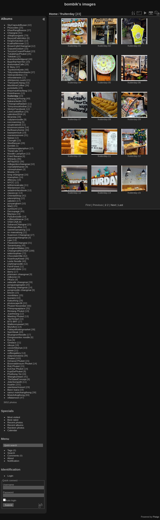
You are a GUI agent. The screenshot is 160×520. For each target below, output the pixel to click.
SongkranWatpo (16, 248)
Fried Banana (14, 156)
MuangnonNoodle (16, 334)
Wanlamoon (13, 187)
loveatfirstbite (14, 269)
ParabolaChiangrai (17, 242)
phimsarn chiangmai (18, 274)
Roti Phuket (13, 366)
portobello (12, 88)
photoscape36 (14, 303)
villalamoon (13, 397)
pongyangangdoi (16, 284)
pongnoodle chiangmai (19, 290)
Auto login (9, 500)
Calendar (12, 430)
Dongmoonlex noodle (18, 337)
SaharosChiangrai (17, 224)
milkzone (12, 277)
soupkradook (14, 124)
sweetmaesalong (16, 229)
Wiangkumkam (15, 376)
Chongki (11, 140)
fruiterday (12, 95)
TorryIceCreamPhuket (19, 51)
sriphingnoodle (15, 263)
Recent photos (15, 422)
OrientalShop (14, 195)
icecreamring (14, 122)
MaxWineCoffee (16, 85)
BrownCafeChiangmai (19, 46)
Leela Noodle (14, 261)
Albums (6, 18)
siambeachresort (16, 387)
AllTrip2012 (13, 161)
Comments (13, 455)
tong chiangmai (15, 174)
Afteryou (11, 179)
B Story (11, 67)
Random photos (15, 427)
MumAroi (12, 326)
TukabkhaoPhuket (17, 53)
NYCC (10, 182)
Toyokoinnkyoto (15, 69)
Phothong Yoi (14, 374)
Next (113, 205)
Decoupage (13, 211)
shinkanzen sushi (16, 80)
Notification (13, 460)
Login (10, 475)
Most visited (13, 417)
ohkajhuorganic (15, 35)
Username (8, 484)
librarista (11, 116)
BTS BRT (12, 321)
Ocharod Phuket (16, 361)
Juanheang (13, 313)
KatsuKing (12, 300)
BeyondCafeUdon (16, 38)
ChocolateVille (15, 256)
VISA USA (12, 221)
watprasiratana (15, 355)
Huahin (11, 384)
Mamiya (11, 214)
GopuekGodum (15, 48)
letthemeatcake (15, 185)
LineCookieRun (15, 111)
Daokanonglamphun (18, 148)
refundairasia (14, 77)
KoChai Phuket (15, 368)
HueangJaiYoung (16, 98)
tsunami (11, 298)
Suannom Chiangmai (18, 235)
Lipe (9, 240)
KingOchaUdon (15, 40)
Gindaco (11, 342)
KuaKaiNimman (15, 43)
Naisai (10, 137)
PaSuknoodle (14, 216)
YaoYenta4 (13, 319)
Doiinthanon (13, 93)
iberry (10, 271)
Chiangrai (12, 32)
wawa (10, 350)
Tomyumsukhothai (17, 106)
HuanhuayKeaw (15, 258)
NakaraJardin (14, 101)
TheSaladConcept (17, 379)
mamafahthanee (16, 166)
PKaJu (11, 279)
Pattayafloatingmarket (19, 329)
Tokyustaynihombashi (18, 72)
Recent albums (15, 425)
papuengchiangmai (17, 237)
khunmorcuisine (15, 127)
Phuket (11, 358)
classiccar (12, 193)
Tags (10, 450)
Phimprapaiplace (16, 308)
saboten (11, 200)
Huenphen (12, 177)
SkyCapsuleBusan (17, 25)
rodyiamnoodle (15, 119)
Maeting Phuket (15, 316)
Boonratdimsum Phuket (19, 363)
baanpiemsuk (14, 132)
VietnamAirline (15, 74)
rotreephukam (14, 169)
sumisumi (12, 208)
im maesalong (14, 232)
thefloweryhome (15, 130)
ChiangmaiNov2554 (17, 250)
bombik (11, 145)
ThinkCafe (12, 151)
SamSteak (12, 332)
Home (53, 14)
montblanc (12, 295)
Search (11, 453)
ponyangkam (14, 203)
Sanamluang (14, 245)
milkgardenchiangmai (18, 164)
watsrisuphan (14, 253)
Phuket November (17, 305)
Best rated (12, 419)
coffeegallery (14, 353)
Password (8, 492)
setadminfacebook (17, 190)
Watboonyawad (15, 324)
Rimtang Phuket (16, 311)
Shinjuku (12, 158)
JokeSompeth (14, 382)
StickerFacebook (16, 109)
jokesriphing (13, 198)
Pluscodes (12, 27)
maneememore (15, 135)
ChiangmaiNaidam (17, 103)
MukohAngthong (16, 395)
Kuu (9, 340)
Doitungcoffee (14, 227)
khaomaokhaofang (17, 90)
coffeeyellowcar (15, 219)
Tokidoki (11, 56)
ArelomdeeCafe (15, 64)
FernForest (13, 266)
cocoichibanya (15, 347)
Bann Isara (13, 389)
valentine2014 (14, 114)
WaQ (10, 206)
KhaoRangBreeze (16, 30)
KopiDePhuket (15, 371)
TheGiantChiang (16, 82)
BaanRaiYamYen (16, 61)
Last (120, 205)
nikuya (10, 345)
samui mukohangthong (19, 392)
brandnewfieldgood (17, 59)
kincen (10, 292)
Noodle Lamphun (16, 153)
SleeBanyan (13, 143)
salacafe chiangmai (17, 282)
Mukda (11, 172)
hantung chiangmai (17, 287)
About (10, 458)
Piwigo (156, 517)
